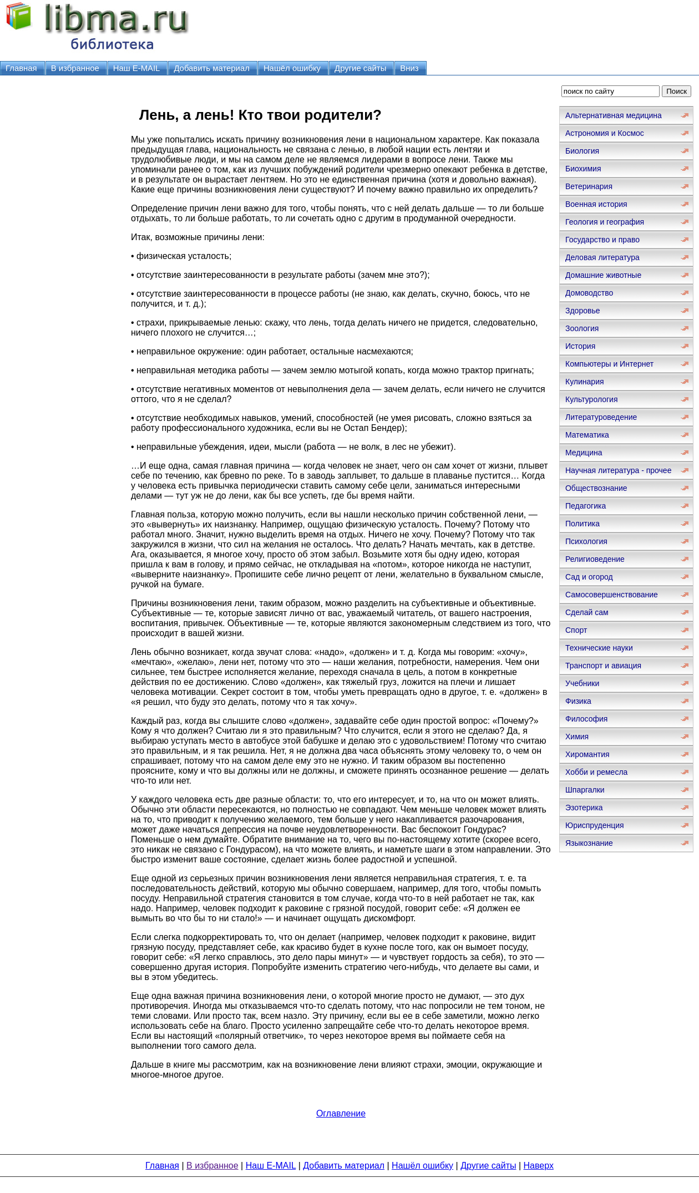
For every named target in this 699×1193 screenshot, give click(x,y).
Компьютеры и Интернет (609, 363)
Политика (582, 523)
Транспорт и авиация (603, 665)
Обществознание (596, 488)
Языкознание (589, 843)
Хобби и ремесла (596, 772)
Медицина (583, 452)
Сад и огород (589, 576)
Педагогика (585, 505)
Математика (587, 434)
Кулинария (584, 381)
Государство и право (602, 239)
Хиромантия (587, 754)
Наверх (539, 1165)
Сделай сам (587, 612)
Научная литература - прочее (618, 470)
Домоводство (589, 292)
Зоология (582, 328)
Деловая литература (602, 257)
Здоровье (582, 310)
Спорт (576, 630)
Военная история (596, 204)
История (580, 346)
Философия (586, 718)
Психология (586, 541)
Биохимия (583, 168)
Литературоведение (601, 417)
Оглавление (341, 1113)
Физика (578, 701)
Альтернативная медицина (613, 115)
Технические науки (599, 647)
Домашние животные (603, 275)
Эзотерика (584, 807)
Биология (582, 150)
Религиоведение (595, 559)
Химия (577, 736)
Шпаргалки (585, 789)
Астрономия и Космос (604, 133)
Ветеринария (588, 186)
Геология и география (604, 221)
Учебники (582, 683)
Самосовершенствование (611, 594)
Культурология (591, 399)
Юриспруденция (594, 825)
